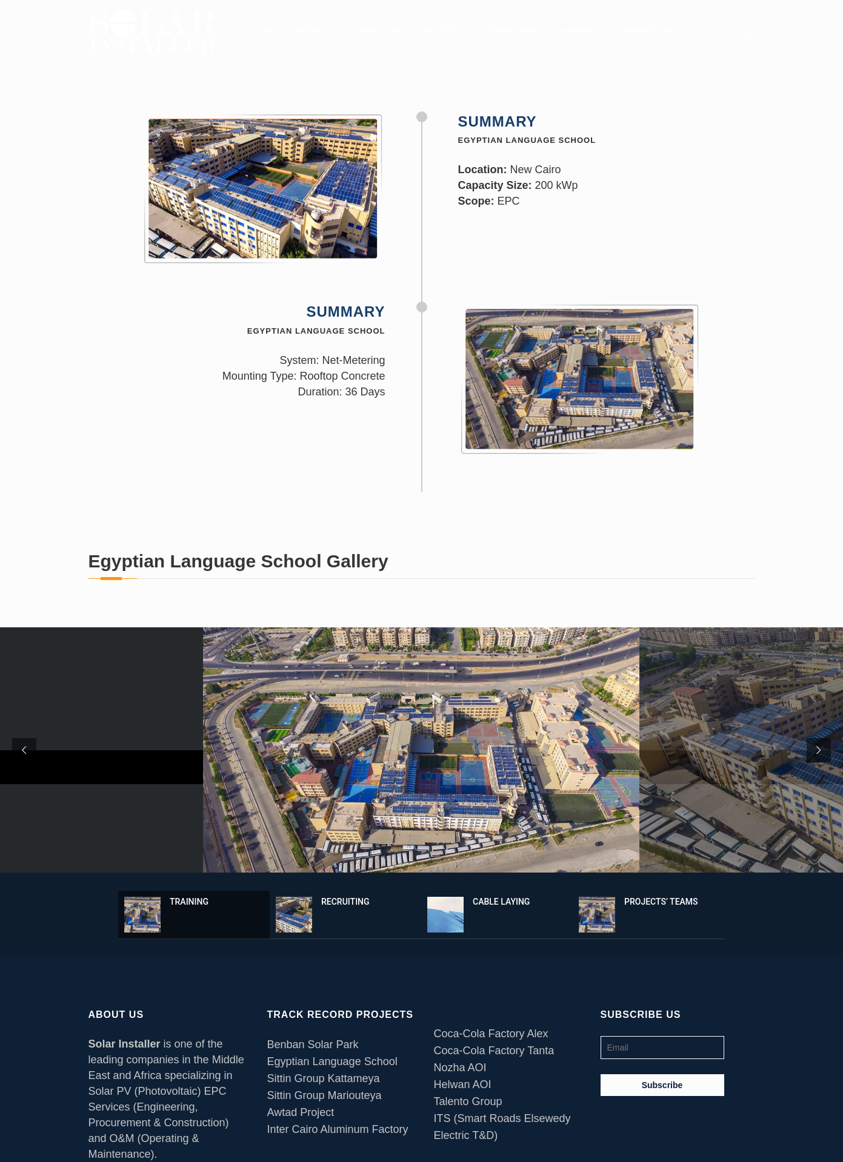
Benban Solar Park (313, 1044)
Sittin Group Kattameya (323, 1078)
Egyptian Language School (332, 1061)
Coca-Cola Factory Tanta (494, 1051)
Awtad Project (301, 1112)
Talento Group (468, 1101)
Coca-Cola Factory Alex (491, 1034)
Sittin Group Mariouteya (324, 1095)
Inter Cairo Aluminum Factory (337, 1129)
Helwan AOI (462, 1084)
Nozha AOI (460, 1067)
